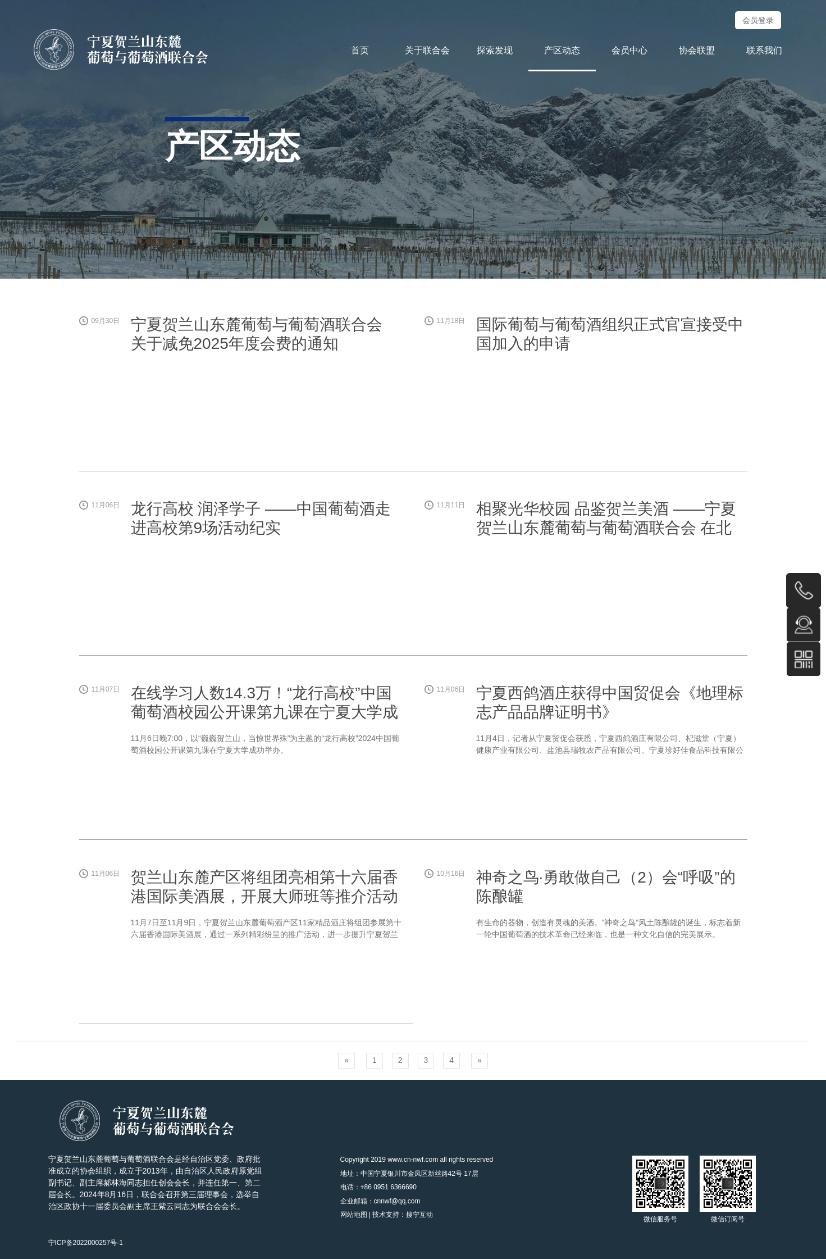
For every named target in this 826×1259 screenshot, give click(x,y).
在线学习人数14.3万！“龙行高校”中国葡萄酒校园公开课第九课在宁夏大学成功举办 (264, 711)
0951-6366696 (803, 590)
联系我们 (764, 50)
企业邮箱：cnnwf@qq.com (380, 1201)
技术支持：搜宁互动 (402, 1215)
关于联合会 (427, 50)
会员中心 (629, 50)
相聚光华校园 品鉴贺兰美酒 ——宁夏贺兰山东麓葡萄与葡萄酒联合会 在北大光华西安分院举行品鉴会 (606, 527)
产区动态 (562, 50)
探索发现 (495, 50)
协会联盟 (697, 50)
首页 (360, 50)
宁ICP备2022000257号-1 (85, 1243)
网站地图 (353, 1215)
